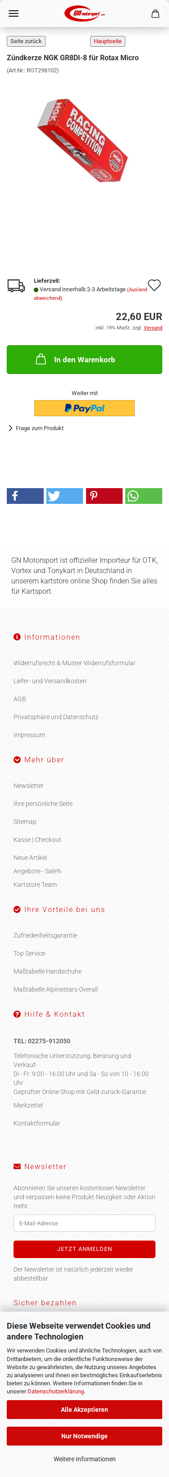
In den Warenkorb (74, 358)
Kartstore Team (35, 884)
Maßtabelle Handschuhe (48, 971)
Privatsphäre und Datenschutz (56, 717)
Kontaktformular (37, 1123)
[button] (25, 496)
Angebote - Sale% (37, 871)
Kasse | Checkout (37, 839)
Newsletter (29, 785)
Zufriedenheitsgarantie (45, 935)
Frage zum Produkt (40, 428)
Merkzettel (28, 1105)
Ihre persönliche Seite (43, 803)
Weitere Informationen (85, 1459)
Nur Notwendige (84, 1436)
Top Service (29, 953)
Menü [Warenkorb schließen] (13, 13)
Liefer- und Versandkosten (50, 681)
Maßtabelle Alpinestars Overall (56, 989)
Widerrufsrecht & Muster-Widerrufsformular (75, 663)
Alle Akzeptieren (84, 1409)
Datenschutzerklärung (55, 1391)
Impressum (29, 734)
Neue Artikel (30, 857)
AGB (20, 699)
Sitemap (25, 821)
